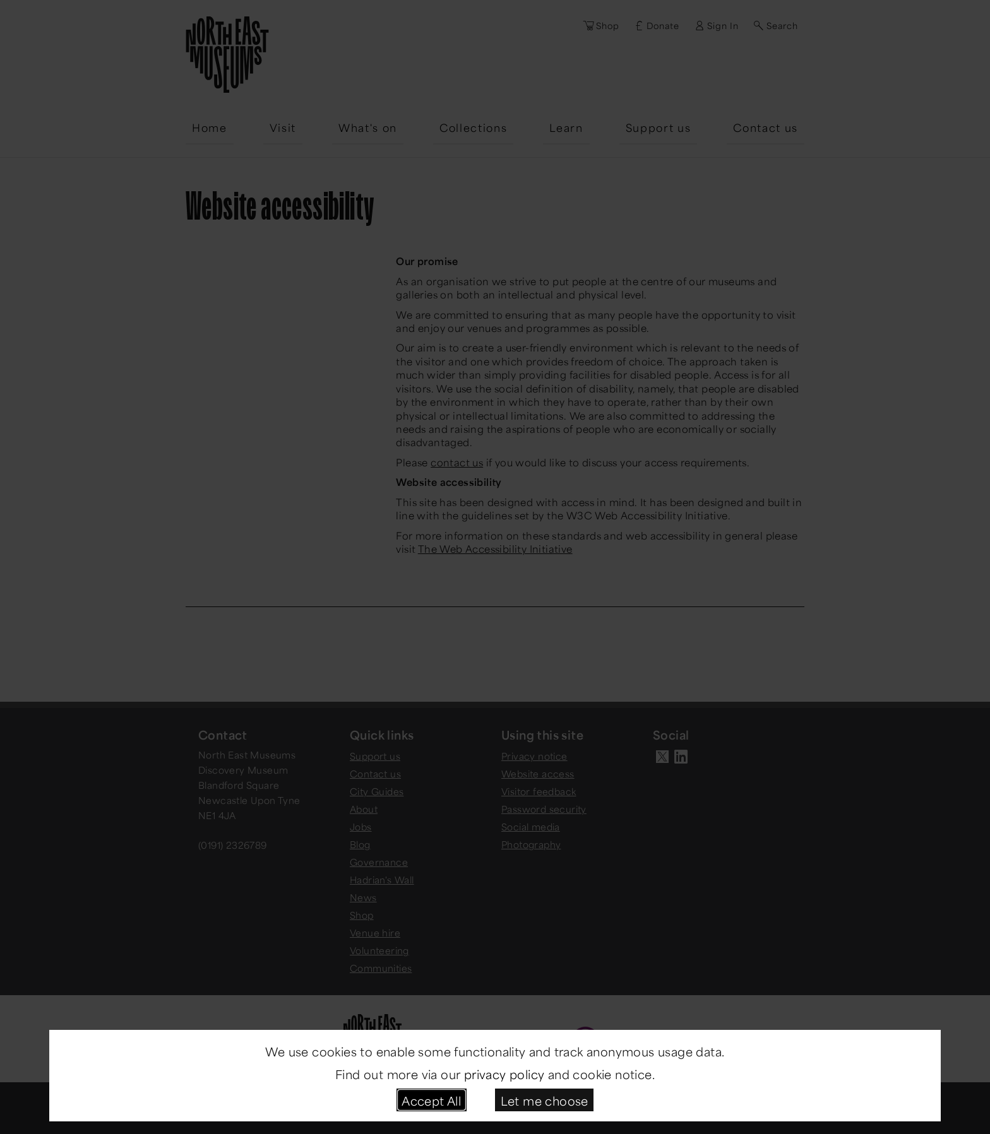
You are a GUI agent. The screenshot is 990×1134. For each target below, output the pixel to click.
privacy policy (504, 1073)
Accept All (431, 1099)
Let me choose (544, 1099)
